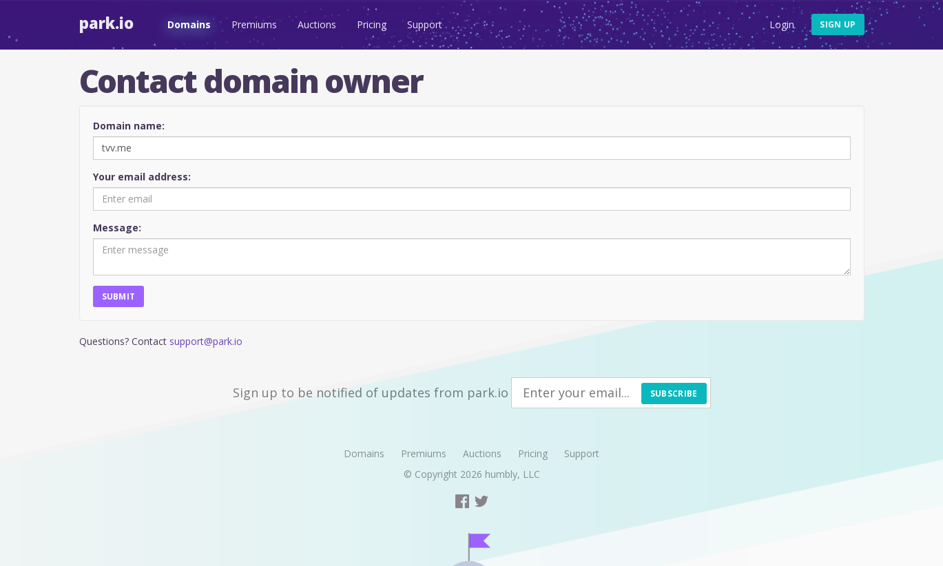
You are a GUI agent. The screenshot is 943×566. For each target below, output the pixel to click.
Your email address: (142, 176)
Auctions (317, 24)
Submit (119, 296)
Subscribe (674, 393)
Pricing (371, 24)
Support (424, 24)
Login (781, 24)
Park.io (106, 22)
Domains (189, 24)
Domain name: (129, 125)
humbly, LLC (512, 474)
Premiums (254, 24)
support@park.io (205, 341)
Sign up (838, 24)
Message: (117, 227)
